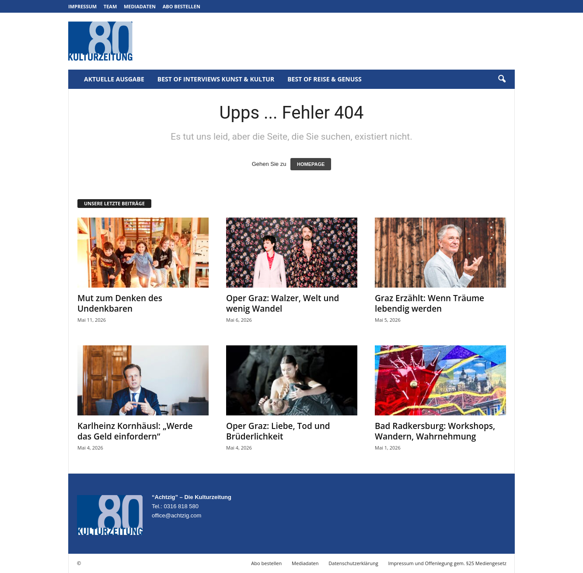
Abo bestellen (181, 6)
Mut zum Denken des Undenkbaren (119, 303)
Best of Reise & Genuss (324, 79)
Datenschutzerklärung (353, 563)
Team (110, 6)
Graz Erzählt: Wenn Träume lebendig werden (429, 303)
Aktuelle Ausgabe (114, 79)
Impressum (82, 6)
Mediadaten (140, 6)
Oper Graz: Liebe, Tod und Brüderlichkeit (278, 431)
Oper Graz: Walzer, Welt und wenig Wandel (282, 303)
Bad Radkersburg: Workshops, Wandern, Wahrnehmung (435, 431)
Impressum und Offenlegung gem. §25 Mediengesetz (447, 563)
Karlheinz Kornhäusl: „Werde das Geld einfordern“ (135, 431)
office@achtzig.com (176, 515)
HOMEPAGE (311, 164)
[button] (501, 79)
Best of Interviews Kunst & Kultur (215, 79)
